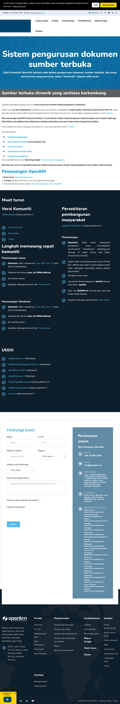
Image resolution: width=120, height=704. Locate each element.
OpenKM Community (24, 177)
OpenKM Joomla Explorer (19, 388)
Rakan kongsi (101, 21)
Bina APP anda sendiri (64, 650)
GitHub (110, 113)
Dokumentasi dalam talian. (20, 151)
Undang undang (105, 701)
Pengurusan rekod (62, 629)
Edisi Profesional (39, 643)
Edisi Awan (39, 649)
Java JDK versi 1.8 (44, 263)
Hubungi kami (40, 686)
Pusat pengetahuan (110, 626)
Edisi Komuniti (40, 654)
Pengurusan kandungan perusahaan (64, 640)
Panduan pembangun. (18, 137)
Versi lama (13, 394)
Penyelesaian (68, 21)
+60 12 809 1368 (15, 13)
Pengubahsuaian (91, 634)
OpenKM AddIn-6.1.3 (17, 358)
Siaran (11, 239)
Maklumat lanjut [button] (19, 6)
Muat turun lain (15, 227)
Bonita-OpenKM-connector (20, 382)
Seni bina (38, 625)
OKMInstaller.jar (9, 215)
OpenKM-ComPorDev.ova (73, 226)
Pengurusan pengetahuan (65, 634)
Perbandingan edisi (40, 635)
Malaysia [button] (93, 13)
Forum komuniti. (15, 147)
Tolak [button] (96, 5)
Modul (56, 646)
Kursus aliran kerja (109, 634)
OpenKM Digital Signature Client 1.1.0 (25, 364)
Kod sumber (14, 233)
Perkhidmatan (84, 21)
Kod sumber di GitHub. (18, 142)
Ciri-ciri (37, 629)
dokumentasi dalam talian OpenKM (46, 184)
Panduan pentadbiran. (18, 156)
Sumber (39, 31)
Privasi (115, 701)
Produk (55, 21)
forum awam (44, 284)
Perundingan (90, 629)
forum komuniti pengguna (52, 160)
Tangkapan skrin (109, 660)
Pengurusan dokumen (64, 625)
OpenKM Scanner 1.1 (17, 376)
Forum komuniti (111, 640)
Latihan (87, 625)
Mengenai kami (40, 681)
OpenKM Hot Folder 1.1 (18, 370)
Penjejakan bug (111, 654)
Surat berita (109, 649)
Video (106, 666)
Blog (106, 645)
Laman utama (42, 21)
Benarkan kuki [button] (108, 5)
